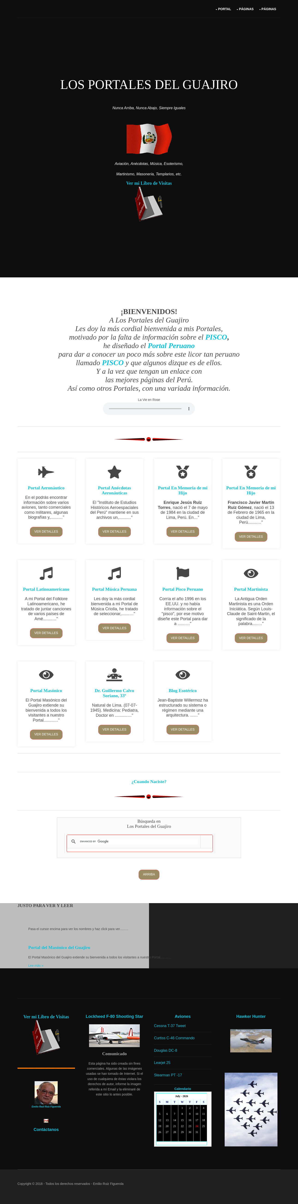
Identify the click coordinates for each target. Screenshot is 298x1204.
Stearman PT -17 (169, 1074)
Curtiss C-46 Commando (175, 1037)
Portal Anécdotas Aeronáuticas (114, 490)
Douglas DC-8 (166, 1049)
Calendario (183, 1088)
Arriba (149, 874)
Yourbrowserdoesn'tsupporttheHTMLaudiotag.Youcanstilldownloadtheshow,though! (149, 408)
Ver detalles (46, 531)
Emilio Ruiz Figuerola (108, 1183)
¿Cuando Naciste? (149, 780)
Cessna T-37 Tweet (170, 1025)
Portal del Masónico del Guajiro (60, 946)
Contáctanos (46, 1129)
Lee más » (36, 965)
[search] (139, 841)
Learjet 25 (163, 1062)
